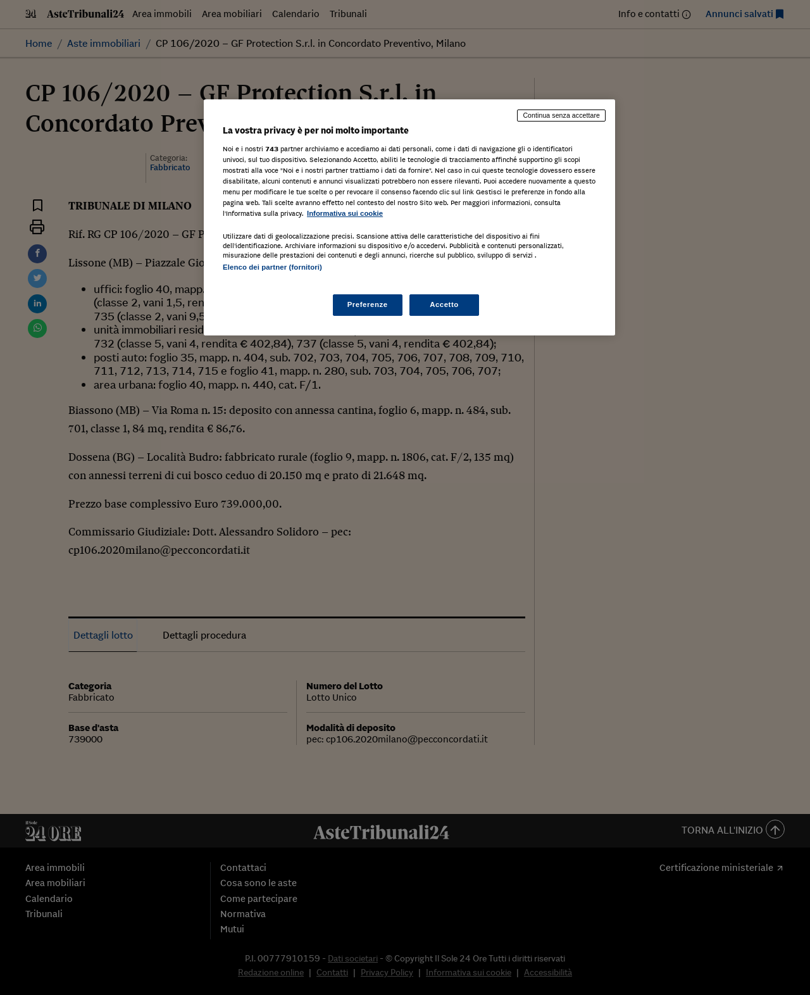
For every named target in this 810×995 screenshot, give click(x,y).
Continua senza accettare (561, 115)
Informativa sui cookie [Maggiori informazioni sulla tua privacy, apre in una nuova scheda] (345, 213)
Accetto (444, 304)
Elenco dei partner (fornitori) (272, 267)
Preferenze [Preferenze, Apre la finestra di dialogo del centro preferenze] (367, 304)
